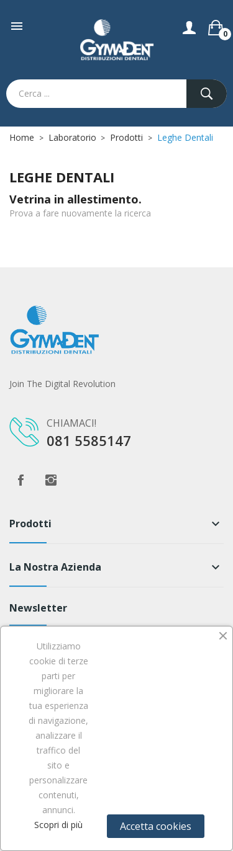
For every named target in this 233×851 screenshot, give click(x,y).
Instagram (51, 480)
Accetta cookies (155, 826)
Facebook (20, 480)
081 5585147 (89, 440)
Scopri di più (58, 825)
